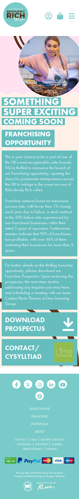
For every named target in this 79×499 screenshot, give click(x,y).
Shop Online (39, 408)
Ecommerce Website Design (28, 476)
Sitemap (52, 449)
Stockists (41, 444)
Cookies (57, 444)
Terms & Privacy (33, 449)
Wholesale (39, 424)
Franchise (39, 416)
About (40, 431)
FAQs (33, 439)
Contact (20, 439)
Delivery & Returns (53, 439)
